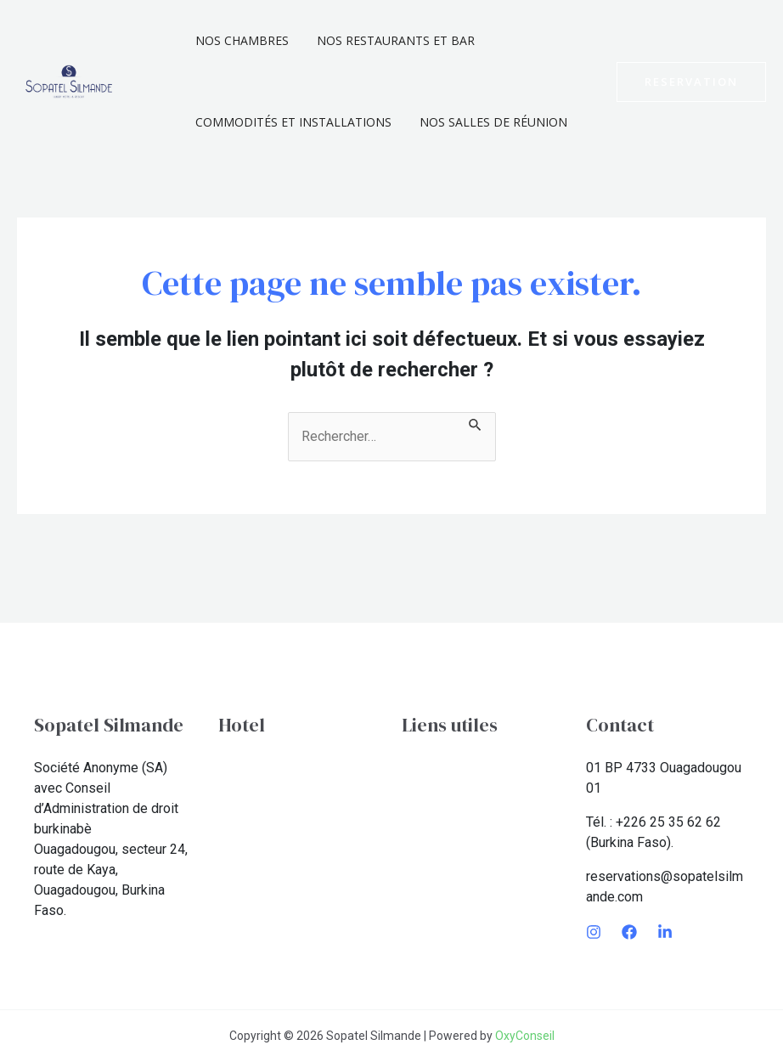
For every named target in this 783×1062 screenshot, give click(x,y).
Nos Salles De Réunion (486, 122)
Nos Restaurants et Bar (389, 40)
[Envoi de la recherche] (475, 422)
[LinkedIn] (665, 932)
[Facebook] (629, 932)
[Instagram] (593, 932)
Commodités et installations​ (291, 122)
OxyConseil (525, 1035)
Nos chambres (239, 40)
